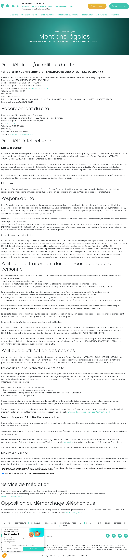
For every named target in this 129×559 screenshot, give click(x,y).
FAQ (81, 523)
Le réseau (64, 526)
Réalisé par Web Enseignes (51, 556)
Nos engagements (29, 15)
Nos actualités (50, 523)
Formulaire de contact (38, 88)
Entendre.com (119, 523)
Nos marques (35, 523)
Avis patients (101, 15)
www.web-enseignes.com (21, 134)
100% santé (114, 15)
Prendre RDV (97, 6)
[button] (4, 555)
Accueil (7, 523)
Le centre (14, 15)
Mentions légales (103, 523)
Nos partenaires (20, 523)
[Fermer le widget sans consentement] (11, 530)
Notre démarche (47, 15)
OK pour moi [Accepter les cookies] (34, 549)
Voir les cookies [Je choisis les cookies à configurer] (12, 549)
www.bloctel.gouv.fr (73, 512)
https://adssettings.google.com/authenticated (89, 412)
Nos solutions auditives (68, 15)
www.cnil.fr (68, 442)
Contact (11, 123)
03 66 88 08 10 (119, 6)
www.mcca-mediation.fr (12, 496)
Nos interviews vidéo (68, 523)
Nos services (87, 15)
